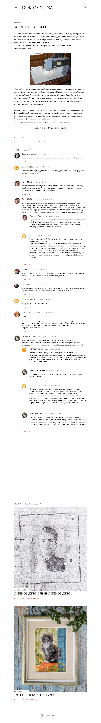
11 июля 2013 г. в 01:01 (51, 216)
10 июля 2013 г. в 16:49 (44, 182)
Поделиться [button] (19, 137)
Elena (24, 270)
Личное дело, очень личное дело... (43, 593)
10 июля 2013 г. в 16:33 (42, 167)
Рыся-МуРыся (28, 182)
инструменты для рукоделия (32, 141)
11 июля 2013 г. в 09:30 (36, 270)
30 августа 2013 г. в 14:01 (50, 349)
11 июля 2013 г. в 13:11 (49, 235)
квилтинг (48, 141)
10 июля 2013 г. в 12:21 (37, 154)
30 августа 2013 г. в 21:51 (55, 370)
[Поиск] (85, 7)
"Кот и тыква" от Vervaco (35, 695)
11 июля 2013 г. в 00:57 (44, 199)
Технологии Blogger (50, 715)
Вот (16, 122)
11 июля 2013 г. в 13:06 (42, 300)
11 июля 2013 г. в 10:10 (39, 285)
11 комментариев (32, 699)
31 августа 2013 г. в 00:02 (55, 414)
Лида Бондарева (29, 336)
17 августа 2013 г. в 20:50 (42, 313)
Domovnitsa (37, 7)
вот (57, 122)
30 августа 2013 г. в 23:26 (50, 385)
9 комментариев (32, 598)
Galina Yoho (27, 312)
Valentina (26, 285)
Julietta (25, 154)
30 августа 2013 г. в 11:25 (47, 337)
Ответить (26, 162)
